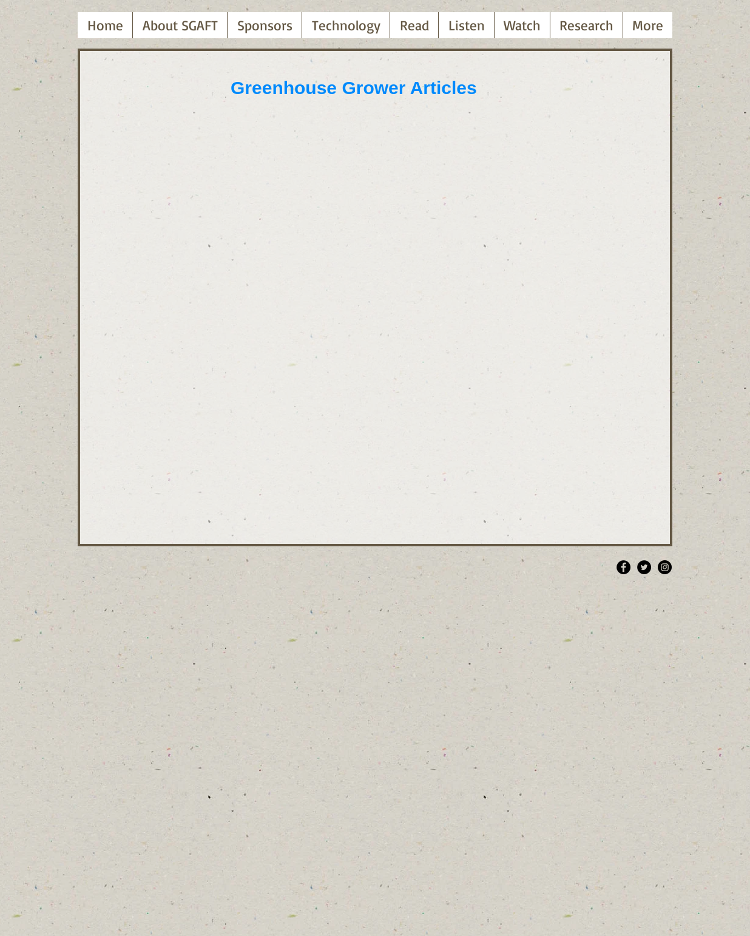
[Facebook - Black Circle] (623, 567)
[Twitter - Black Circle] (644, 567)
